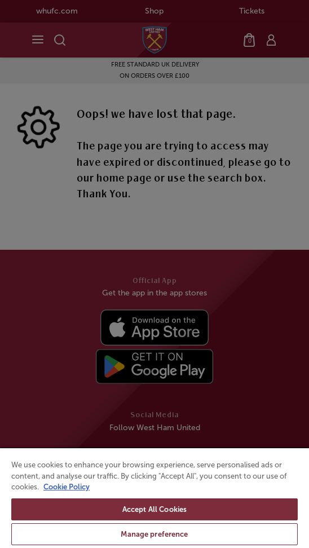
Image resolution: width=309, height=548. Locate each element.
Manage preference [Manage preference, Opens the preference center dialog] (154, 534)
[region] (154, 497)
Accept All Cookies (154, 509)
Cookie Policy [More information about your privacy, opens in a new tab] (66, 487)
